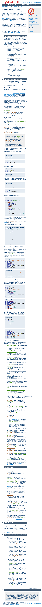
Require (18, 138)
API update (8, 532)
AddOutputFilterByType (15, 572)
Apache (3, 6)
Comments (31, 31)
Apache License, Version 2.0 (15, 604)
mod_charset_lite (11, 428)
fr (26, 11)
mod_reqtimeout (11, 450)
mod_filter (9, 412)
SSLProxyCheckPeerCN (17, 480)
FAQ (32, 2)
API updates (12, 20)
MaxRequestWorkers (11, 352)
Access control (7, 117)
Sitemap (39, 2)
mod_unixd (15, 543)
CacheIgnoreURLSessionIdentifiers (16, 390)
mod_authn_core (16, 511)
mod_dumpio (9, 453)
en (24, 11)
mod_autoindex (10, 469)
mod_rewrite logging (20, 519)
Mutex (10, 382)
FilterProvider (17, 412)
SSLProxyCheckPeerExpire (13, 481)
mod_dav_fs (9, 369)
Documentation (15, 6)
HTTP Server (8, 6)
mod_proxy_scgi (11, 436)
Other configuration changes (11, 340)
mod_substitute (11, 448)
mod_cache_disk (11, 51)
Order (18, 121)
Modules (24, 2)
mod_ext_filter (11, 432)
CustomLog (9, 459)
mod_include (10, 416)
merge (5, 222)
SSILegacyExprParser (14, 421)
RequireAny (11, 108)
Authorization (7, 87)
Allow (21, 121)
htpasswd (9, 486)
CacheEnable (10, 401)
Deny (24, 121)
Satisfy (8, 122)
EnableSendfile (11, 366)
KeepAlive (9, 375)
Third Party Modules (33, 22)
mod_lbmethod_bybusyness (13, 56)
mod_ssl (9, 444)
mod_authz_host (8, 127)
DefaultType (12, 358)
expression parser (15, 419)
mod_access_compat (9, 132)
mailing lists (8, 599)
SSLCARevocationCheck (12, 446)
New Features (5, 18)
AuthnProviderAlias (13, 510)
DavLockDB (22, 369)
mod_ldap (9, 406)
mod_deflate (10, 495)
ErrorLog (19, 458)
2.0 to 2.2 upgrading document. (13, 32)
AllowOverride (10, 364)
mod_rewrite (10, 517)
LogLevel (9, 431)
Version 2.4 (21, 6)
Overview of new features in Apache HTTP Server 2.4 (34, 29)
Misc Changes (32, 21)
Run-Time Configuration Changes (14, 79)
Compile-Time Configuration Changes (16, 36)
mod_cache (9, 388)
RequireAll (7, 110)
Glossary (35, 2)
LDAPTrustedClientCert (18, 406)
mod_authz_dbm (12, 112)
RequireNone (18, 108)
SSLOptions (9, 478)
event (8, 354)
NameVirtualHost (13, 488)
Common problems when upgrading (15, 534)
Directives (28, 2)
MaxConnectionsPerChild (13, 347)
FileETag (9, 367)
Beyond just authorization (9, 95)
